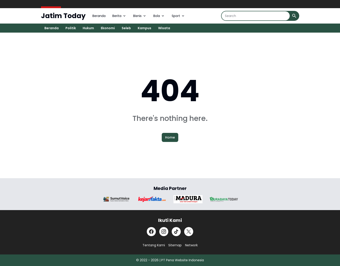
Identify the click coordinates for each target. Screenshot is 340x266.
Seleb (126, 28)
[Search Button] (294, 15)
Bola (159, 16)
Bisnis (140, 16)
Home (170, 137)
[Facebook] (151, 231)
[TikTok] (176, 231)
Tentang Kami (153, 245)
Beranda (99, 16)
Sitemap (175, 245)
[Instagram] (163, 231)
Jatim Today (63, 16)
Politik (70, 28)
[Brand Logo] (116, 199)
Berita (119, 16)
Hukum (88, 28)
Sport (178, 16)
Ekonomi (108, 28)
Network (191, 245)
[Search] (256, 15)
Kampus (144, 28)
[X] (188, 231)
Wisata (164, 28)
